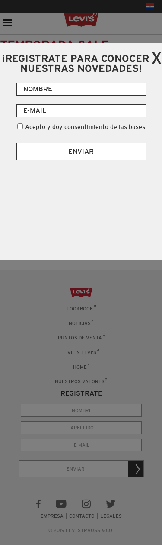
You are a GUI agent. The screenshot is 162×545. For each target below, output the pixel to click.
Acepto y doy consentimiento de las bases (85, 126)
